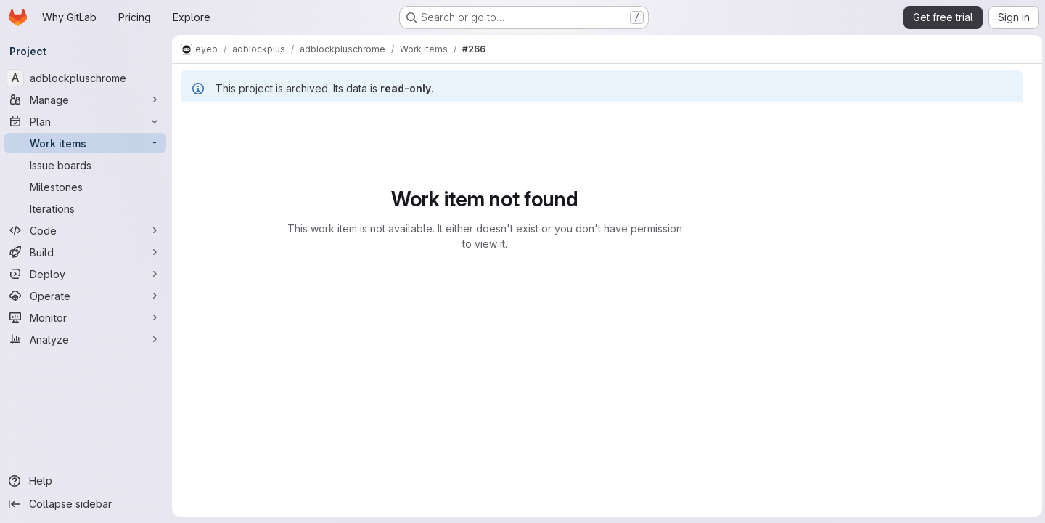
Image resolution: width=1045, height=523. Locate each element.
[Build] (87, 252)
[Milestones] (87, 187)
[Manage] (87, 99)
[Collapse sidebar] (87, 504)
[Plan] (87, 121)
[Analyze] (87, 339)
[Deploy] (87, 274)
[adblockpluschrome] (87, 78)
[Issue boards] (87, 165)
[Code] (87, 230)
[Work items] (87, 143)
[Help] (87, 481)
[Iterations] (87, 208)
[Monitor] (87, 317)
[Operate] (87, 295)
